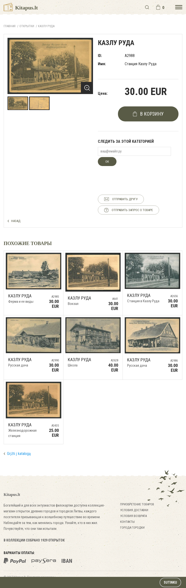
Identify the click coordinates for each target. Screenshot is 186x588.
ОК (107, 161)
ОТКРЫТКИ (26, 26)
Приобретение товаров (137, 504)
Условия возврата (133, 516)
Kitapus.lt (21, 8)
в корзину (152, 114)
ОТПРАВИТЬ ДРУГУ (125, 199)
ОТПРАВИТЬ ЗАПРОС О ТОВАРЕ (132, 210)
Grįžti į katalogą (19, 453)
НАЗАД (15, 221)
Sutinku (170, 582)
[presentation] (134, 175)
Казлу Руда (46, 26)
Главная (10, 26)
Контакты (127, 522)
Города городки (132, 527)
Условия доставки (134, 510)
